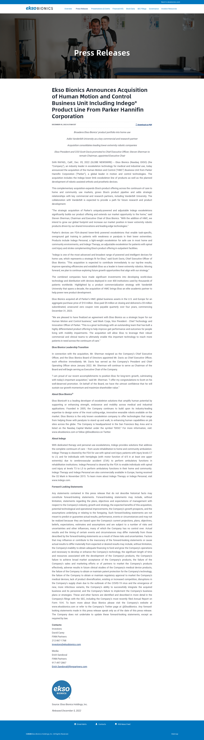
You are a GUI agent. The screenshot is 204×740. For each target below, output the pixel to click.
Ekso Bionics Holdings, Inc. (42, 734)
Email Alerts (82, 724)
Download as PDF (144, 125)
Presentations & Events (100, 9)
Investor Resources (169, 9)
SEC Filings (142, 9)
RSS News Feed (124, 724)
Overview (68, 9)
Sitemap (174, 734)
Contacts (102, 724)
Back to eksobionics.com (170, 2)
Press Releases (82, 9)
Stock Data (130, 9)
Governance (154, 9)
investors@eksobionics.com (66, 644)
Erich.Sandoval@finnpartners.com (69, 666)
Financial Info (118, 9)
